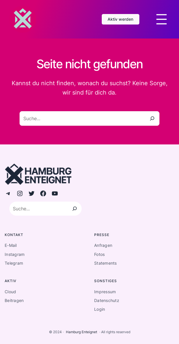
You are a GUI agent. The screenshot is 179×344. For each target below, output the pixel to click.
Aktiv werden (120, 19)
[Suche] (152, 118)
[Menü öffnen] (161, 19)
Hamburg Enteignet (81, 332)
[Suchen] (74, 208)
